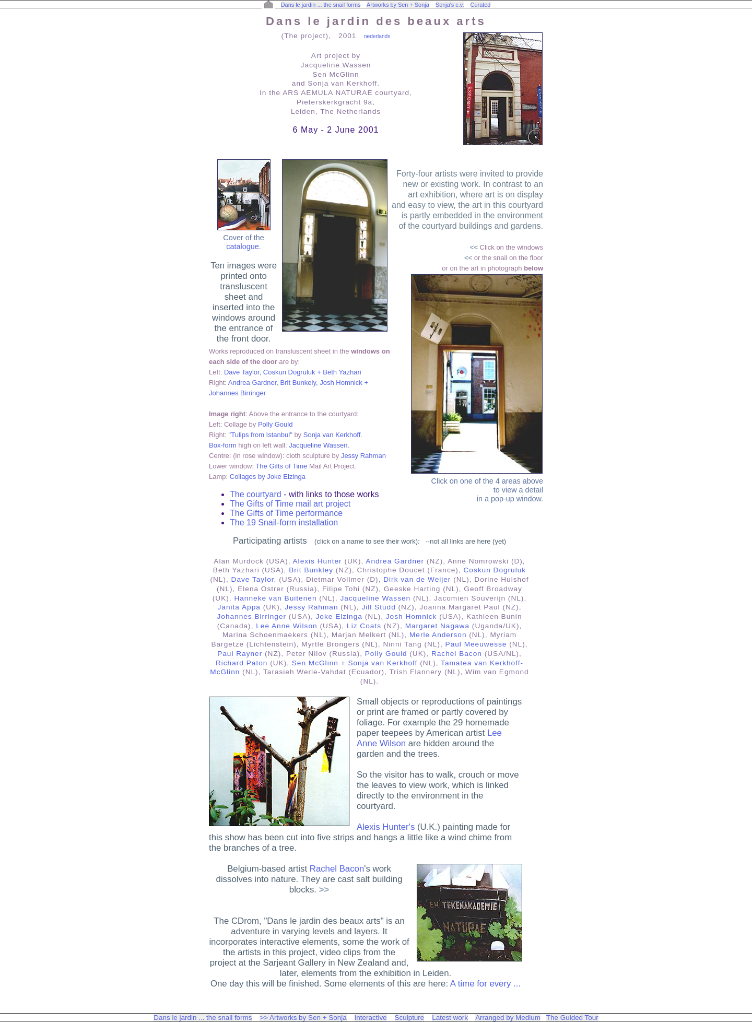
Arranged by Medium (507, 1017)
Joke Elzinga (339, 616)
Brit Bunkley (311, 570)
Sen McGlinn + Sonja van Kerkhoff (355, 663)
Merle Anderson (438, 635)
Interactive (371, 1017)
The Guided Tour (572, 1017)
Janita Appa (239, 607)
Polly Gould (275, 424)
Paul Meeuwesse (476, 644)
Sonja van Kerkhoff (332, 435)
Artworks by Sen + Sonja (398, 5)
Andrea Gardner (395, 561)
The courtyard (257, 494)
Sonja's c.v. (450, 5)
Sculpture (410, 1017)
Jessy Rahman (363, 456)
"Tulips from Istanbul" (260, 435)
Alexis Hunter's (386, 827)
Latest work (450, 1017)
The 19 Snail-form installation (284, 522)
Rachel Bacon (456, 653)
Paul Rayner (239, 653)
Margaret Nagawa (437, 626)
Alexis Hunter (317, 561)
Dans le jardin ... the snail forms (321, 5)
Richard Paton (241, 663)
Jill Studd (378, 607)
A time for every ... (485, 984)
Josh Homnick (411, 616)
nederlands (377, 36)
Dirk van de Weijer (417, 579)
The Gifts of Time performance (286, 513)
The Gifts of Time (281, 466)
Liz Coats (364, 626)
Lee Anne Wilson (286, 626)
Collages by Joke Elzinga (268, 476)
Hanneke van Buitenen (275, 598)
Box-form (223, 445)
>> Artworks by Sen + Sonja (303, 1017)
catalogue (242, 246)
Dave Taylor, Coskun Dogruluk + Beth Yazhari (292, 372)
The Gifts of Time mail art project (290, 503)
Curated (481, 5)
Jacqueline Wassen (318, 445)
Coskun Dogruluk (495, 570)
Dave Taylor (252, 579)
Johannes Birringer (252, 616)
